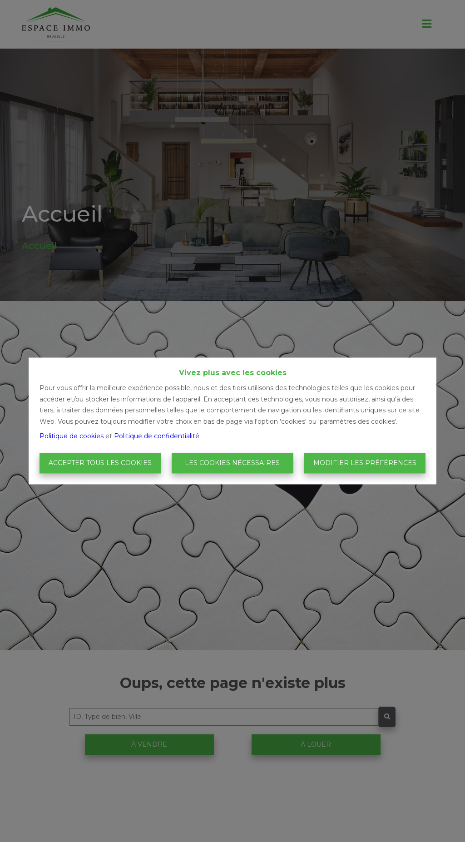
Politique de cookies (72, 436)
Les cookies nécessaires (232, 463)
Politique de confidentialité (156, 436)
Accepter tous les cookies (100, 463)
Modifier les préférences (364, 463)
